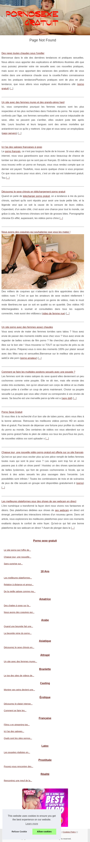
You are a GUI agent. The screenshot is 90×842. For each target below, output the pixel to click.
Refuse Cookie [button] (19, 831)
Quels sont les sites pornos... (18, 738)
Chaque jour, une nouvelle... (17, 557)
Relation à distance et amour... (18, 584)
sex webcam (62, 510)
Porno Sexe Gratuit (12, 412)
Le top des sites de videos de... (19, 675)
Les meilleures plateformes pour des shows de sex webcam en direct (39, 501)
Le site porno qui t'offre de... (17, 550)
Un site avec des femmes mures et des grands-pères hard (33, 102)
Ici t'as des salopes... (14, 731)
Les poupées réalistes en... (17, 752)
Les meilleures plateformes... (18, 578)
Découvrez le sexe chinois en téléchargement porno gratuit (33, 191)
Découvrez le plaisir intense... (18, 704)
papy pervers (9, 133)
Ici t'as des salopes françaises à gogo (22, 147)
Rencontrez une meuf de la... (18, 780)
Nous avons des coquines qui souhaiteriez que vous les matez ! (36, 232)
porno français (12, 151)
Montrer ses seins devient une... (19, 689)
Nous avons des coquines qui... (19, 612)
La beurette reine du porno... (18, 633)
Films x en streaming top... (17, 724)
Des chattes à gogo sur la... (17, 605)
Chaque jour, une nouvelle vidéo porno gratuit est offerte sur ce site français (42, 452)
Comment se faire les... (15, 710)
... (12, 88)
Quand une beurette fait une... (18, 626)
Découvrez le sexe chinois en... (19, 647)
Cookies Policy (69, 832)
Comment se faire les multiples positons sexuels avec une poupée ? (38, 372)
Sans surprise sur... (13, 563)
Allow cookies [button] (44, 831)
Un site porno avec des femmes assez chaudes (27, 327)
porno (80, 483)
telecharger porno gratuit (36, 196)
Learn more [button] (32, 823)
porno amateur (29, 358)
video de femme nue (53, 313)
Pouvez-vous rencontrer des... (18, 766)
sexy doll (67, 398)
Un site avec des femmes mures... (20, 661)
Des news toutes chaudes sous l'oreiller (23, 53)
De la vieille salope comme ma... (19, 591)
